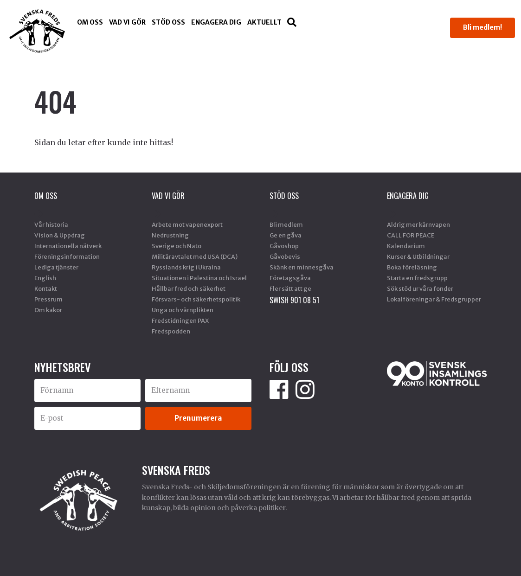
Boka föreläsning (412, 267)
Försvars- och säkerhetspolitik (196, 299)
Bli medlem (286, 224)
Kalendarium (406, 246)
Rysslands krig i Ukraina (186, 267)
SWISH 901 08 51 (294, 300)
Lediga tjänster (56, 267)
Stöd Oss (168, 22)
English (45, 278)
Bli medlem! (482, 27)
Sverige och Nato (176, 246)
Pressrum (48, 299)
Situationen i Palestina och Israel (199, 278)
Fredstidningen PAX (180, 320)
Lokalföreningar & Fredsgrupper (434, 299)
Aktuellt (264, 22)
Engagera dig (216, 22)
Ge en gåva (286, 235)
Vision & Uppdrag (59, 235)
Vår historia (51, 224)
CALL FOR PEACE (410, 235)
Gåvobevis (285, 256)
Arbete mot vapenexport (187, 224)
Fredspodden (171, 331)
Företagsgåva (290, 278)
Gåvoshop (284, 246)
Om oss (90, 22)
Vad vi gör (127, 22)
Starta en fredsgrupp (417, 278)
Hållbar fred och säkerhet (188, 288)
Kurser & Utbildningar (418, 256)
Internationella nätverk (68, 246)
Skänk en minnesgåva (302, 267)
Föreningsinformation (67, 256)
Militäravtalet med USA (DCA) (195, 256)
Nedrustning (170, 235)
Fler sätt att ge (290, 288)
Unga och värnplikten (182, 310)
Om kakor (48, 310)
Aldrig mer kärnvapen (418, 224)
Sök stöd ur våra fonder (420, 288)
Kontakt (45, 288)
